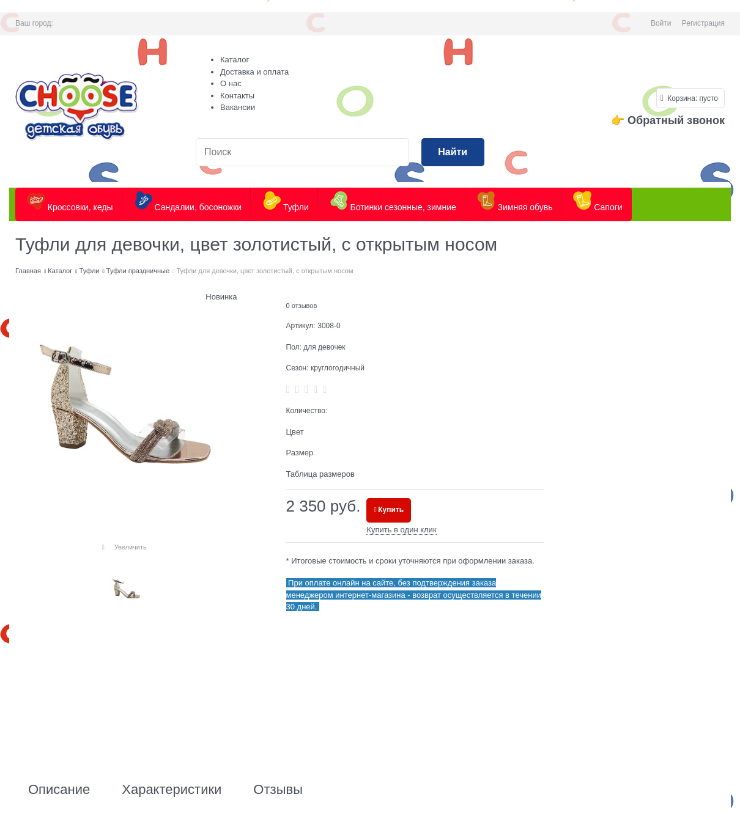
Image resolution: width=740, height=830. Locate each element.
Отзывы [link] (278, 789)
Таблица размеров (320, 474)
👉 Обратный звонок (668, 120)
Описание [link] (59, 789)
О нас (231, 83)
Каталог (234, 59)
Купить (391, 509)
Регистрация (703, 23)
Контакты (237, 95)
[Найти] (452, 152)
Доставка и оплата (254, 71)
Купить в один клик (401, 529)
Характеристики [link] (171, 789)
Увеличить (130, 547)
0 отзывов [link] (301, 305)
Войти (661, 23)
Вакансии (237, 107)
